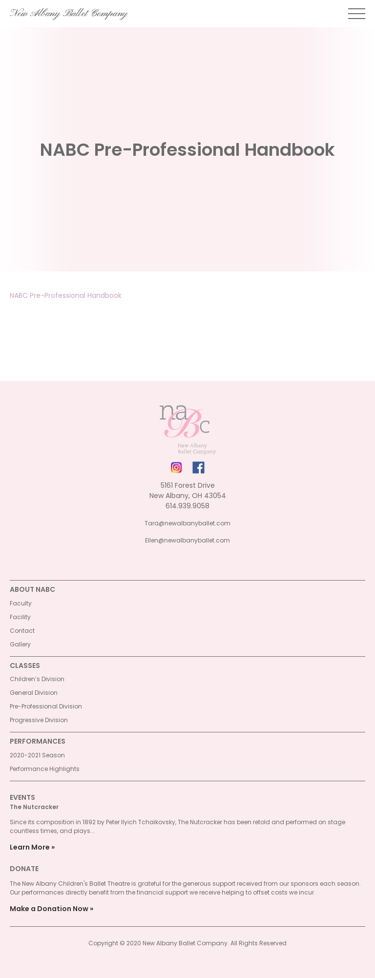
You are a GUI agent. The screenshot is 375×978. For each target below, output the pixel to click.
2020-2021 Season (37, 755)
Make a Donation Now (49, 909)
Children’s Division (37, 679)
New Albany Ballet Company (68, 13)
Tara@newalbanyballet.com (187, 523)
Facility (20, 617)
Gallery (20, 644)
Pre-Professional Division (46, 706)
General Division (34, 692)
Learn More (30, 847)
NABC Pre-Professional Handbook (66, 295)
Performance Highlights (45, 769)
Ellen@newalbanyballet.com (187, 540)
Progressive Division (39, 720)
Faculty (21, 603)
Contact (22, 630)
